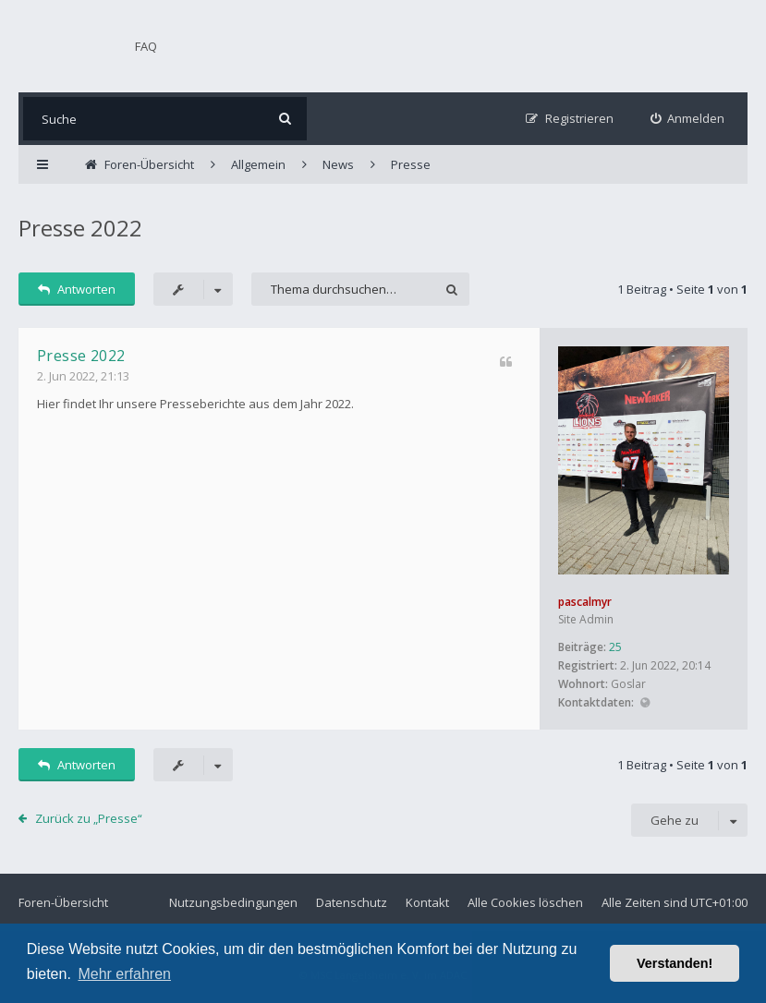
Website (644, 703)
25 (615, 647)
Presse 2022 (80, 227)
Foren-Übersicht (63, 902)
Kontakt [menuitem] (427, 902)
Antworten (77, 289)
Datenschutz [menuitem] (351, 902)
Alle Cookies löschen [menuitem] (525, 902)
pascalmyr (585, 602)
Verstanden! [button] (674, 963)
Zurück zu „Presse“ (88, 818)
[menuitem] (688, 118)
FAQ (146, 46)
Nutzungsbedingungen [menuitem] (233, 902)
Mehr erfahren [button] (124, 974)
